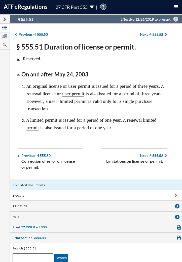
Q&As (18, 195)
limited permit (43, 120)
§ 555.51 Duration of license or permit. (76, 46)
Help (16, 216)
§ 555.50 (33, 34)
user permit (79, 86)
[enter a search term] (33, 257)
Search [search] (61, 258)
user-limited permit (68, 101)
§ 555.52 (151, 34)
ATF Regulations (26, 6)
